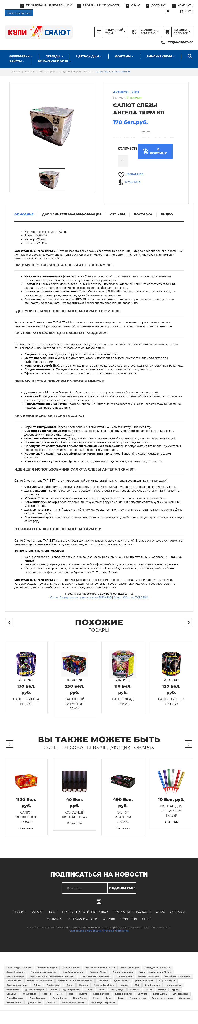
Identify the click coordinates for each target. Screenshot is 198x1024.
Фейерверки (19, 56)
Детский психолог (15, 972)
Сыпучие (142, 994)
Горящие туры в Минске (18, 967)
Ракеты (15, 61)
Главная (19, 912)
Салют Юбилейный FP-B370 (26, 817)
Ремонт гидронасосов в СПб (100, 967)
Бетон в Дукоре (101, 994)
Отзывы (109, 919)
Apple (109, 998)
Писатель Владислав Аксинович (75, 981)
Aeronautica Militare (104, 985)
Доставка (177, 912)
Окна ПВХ (11, 994)
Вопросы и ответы (82, 919)
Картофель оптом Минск (177, 976)
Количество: (123, 148)
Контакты (54, 919)
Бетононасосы (180, 994)
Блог (53, 912)
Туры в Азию (34, 1002)
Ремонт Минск (13, 1002)
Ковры (89, 989)
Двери (70, 985)
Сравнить (133, 182)
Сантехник (184, 998)
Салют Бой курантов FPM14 (75, 703)
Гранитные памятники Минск (96, 976)
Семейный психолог (73, 972)
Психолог (135, 989)
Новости (83, 985)
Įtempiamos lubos (144, 981)
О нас (160, 912)
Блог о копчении (15, 976)
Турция (175, 989)
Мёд (71, 994)
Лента (147, 919)
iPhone (53, 989)
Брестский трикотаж (16, 985)
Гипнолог (51, 1002)
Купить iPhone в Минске (39, 981)
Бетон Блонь (79, 998)
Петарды (53, 56)
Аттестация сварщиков (103, 1002)
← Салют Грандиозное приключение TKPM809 (80, 597)
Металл (162, 989)
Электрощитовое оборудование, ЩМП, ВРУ (52, 976)
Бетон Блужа (160, 994)
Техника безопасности (132, 912)
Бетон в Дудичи (123, 994)
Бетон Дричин (60, 998)
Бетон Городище (37, 998)
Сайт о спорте (13, 981)
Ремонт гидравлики (122, 972)
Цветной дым (87, 56)
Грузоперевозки (71, 989)
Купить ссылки (121, 981)
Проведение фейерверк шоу (85, 912)
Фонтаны (123, 56)
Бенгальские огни (53, 61)
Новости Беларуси (47, 967)
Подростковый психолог (44, 972)
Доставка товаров (34, 989)
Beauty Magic (117, 989)
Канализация (29, 994)
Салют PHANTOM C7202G (123, 817)
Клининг (124, 985)
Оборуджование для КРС (158, 967)
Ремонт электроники (162, 998)
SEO (137, 985)
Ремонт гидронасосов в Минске (155, 972)
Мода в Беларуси (130, 967)
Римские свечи (159, 56)
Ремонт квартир (138, 998)
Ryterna (83, 994)
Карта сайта (122, 930)
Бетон (149, 989)
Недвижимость (173, 985)
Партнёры (129, 919)
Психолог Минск (98, 972)
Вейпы (36, 985)
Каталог (37, 912)
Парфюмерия (53, 985)
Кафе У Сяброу (167, 981)
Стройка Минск (124, 976)
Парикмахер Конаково (73, 1002)
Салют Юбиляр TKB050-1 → (132, 597)
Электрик (103, 981)
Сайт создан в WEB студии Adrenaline (91, 930)
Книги (101, 989)
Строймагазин (152, 985)
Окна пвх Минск (71, 967)
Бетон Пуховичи (14, 998)
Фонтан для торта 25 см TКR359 (171, 810)
